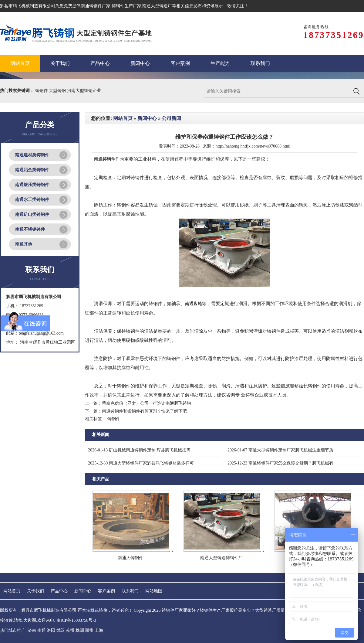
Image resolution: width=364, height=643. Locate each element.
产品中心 (59, 591)
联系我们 (130, 591)
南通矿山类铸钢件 (32, 214)
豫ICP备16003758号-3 (76, 620)
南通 (41, 630)
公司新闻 (171, 118)
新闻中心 (147, 118)
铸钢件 (42, 90)
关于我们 (35, 591)
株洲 (80, 630)
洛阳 (51, 630)
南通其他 (23, 244)
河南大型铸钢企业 (84, 90)
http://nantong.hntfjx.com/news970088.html (252, 146)
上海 (99, 630)
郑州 (89, 630)
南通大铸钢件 (130, 558)
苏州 (70, 630)
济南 (32, 630)
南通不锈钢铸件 (30, 229)
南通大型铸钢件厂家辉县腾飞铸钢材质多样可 (141, 463)
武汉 (60, 630)
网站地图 (153, 591)
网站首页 (123, 118)
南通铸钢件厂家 (95, 6)
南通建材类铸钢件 (32, 155)
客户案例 (106, 591)
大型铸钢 (58, 90)
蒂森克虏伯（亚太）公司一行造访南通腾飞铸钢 (146, 403)
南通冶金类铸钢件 (32, 170)
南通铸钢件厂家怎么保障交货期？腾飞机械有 (280, 463)
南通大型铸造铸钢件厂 (221, 558)
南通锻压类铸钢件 (32, 184)
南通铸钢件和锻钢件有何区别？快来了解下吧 (144, 411)
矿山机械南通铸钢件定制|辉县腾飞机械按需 (139, 450)
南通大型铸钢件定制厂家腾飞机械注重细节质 (280, 450)
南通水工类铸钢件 (32, 199)
